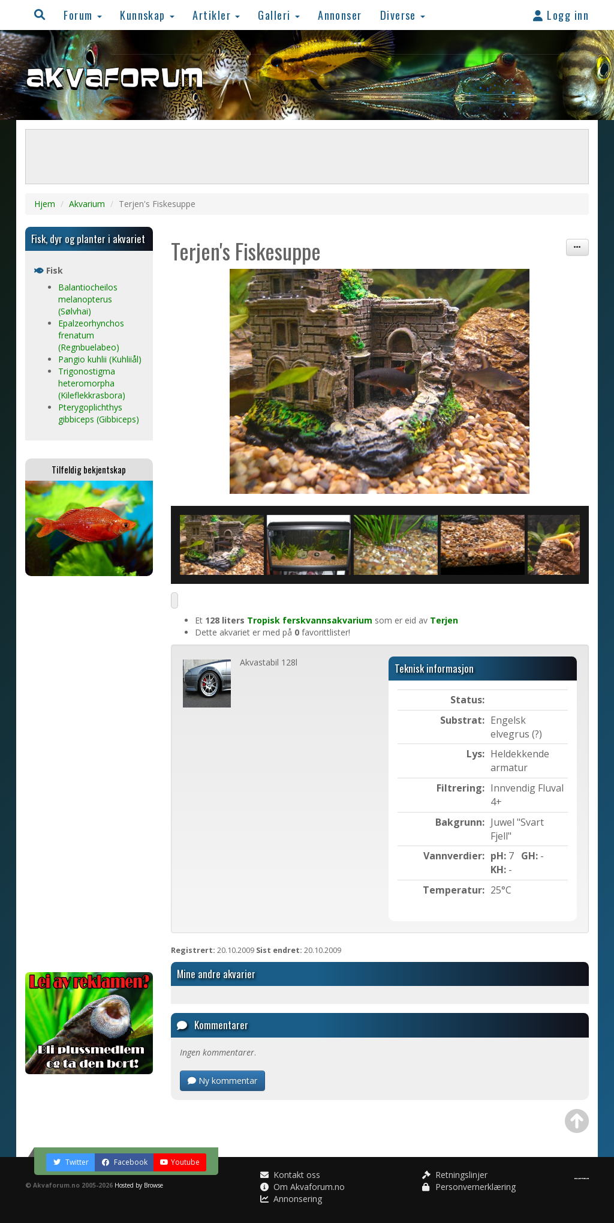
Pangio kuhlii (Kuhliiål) (100, 359)
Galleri (279, 15)
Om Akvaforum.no (302, 1186)
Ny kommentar (222, 1080)
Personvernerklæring (469, 1186)
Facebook (124, 1162)
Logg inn (561, 15)
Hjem (44, 203)
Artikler (216, 15)
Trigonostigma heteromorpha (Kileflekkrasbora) (91, 383)
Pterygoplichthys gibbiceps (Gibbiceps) (98, 413)
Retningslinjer (454, 1174)
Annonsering (291, 1198)
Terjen (444, 620)
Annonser (340, 15)
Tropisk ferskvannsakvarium (309, 620)
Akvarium (87, 203)
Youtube (180, 1162)
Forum (83, 15)
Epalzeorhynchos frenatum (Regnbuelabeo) (91, 335)
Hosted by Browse (139, 1185)
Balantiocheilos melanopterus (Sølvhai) (88, 299)
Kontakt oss (290, 1174)
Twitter (71, 1162)
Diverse (403, 15)
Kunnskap (147, 15)
